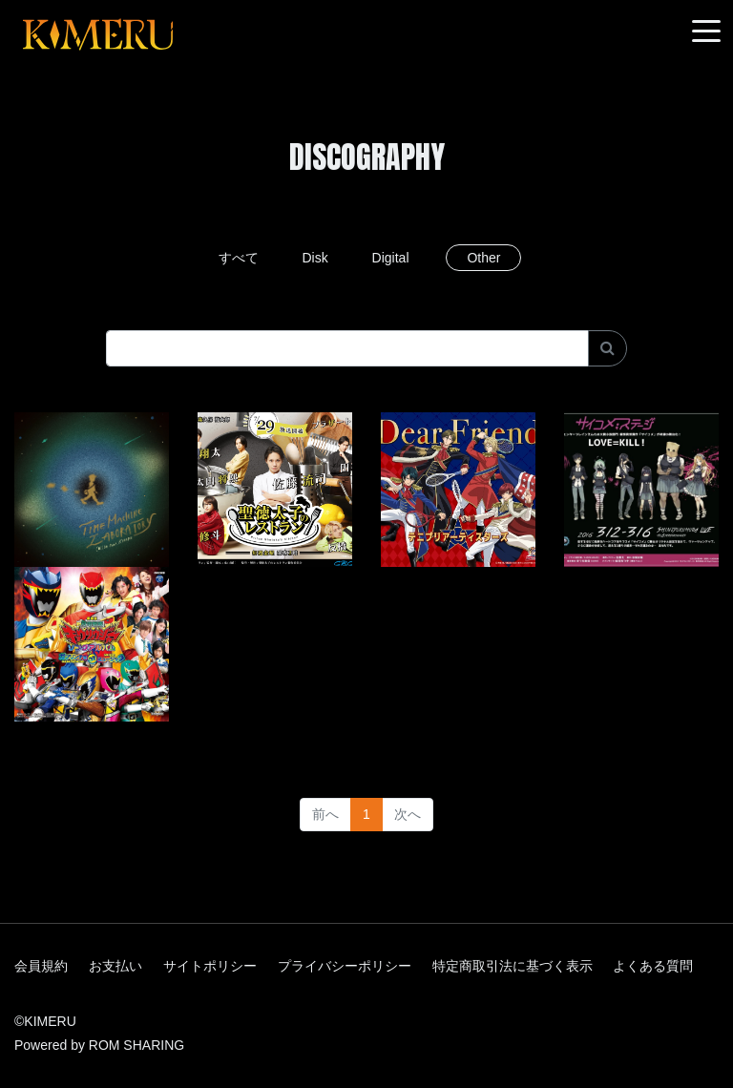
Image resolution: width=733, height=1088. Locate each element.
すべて (239, 257)
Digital (390, 257)
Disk (314, 257)
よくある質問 (653, 965)
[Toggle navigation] (706, 32)
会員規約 (41, 965)
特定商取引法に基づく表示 (512, 965)
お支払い (115, 965)
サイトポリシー (210, 965)
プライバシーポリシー (344, 965)
